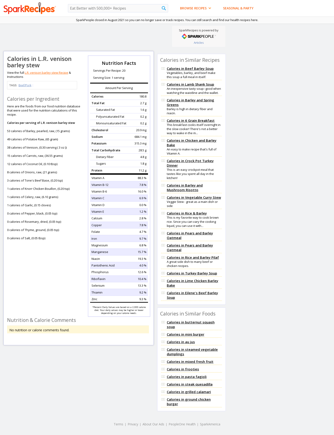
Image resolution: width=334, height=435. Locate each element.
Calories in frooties (183, 369)
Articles (199, 43)
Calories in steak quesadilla (190, 384)
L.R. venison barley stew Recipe (46, 73)
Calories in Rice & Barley (187, 213)
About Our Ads (153, 424)
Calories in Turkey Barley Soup (192, 273)
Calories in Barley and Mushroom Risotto (185, 187)
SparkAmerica (210, 424)
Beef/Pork (25, 85)
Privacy (133, 424)
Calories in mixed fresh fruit (190, 361)
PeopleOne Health (182, 424)
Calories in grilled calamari (189, 391)
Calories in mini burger (185, 334)
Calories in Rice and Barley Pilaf (193, 257)
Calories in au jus (181, 342)
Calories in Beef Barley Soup (190, 68)
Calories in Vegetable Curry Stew (194, 197)
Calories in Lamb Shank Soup (190, 84)
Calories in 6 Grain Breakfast (191, 120)
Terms (118, 424)
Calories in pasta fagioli (187, 376)
